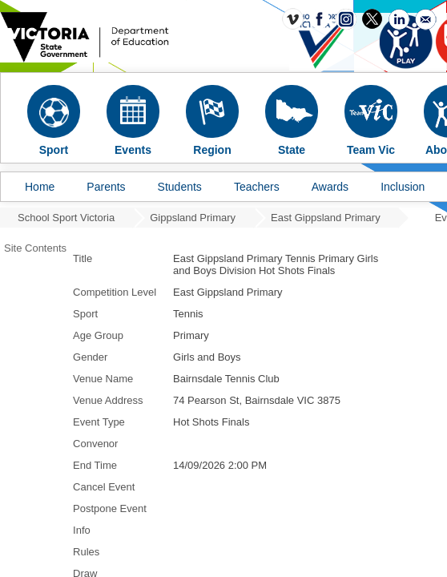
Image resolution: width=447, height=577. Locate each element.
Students (180, 186)
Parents (106, 186)
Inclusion (403, 186)
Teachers (257, 186)
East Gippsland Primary (326, 218)
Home (39, 186)
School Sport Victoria (66, 218)
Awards (330, 186)
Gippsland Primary (193, 218)
